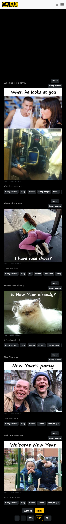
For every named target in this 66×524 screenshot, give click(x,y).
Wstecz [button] (28, 510)
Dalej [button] (39, 510)
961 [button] (48, 518)
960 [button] (39, 518)
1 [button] (17, 518)
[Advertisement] (33, 42)
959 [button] (31, 518)
